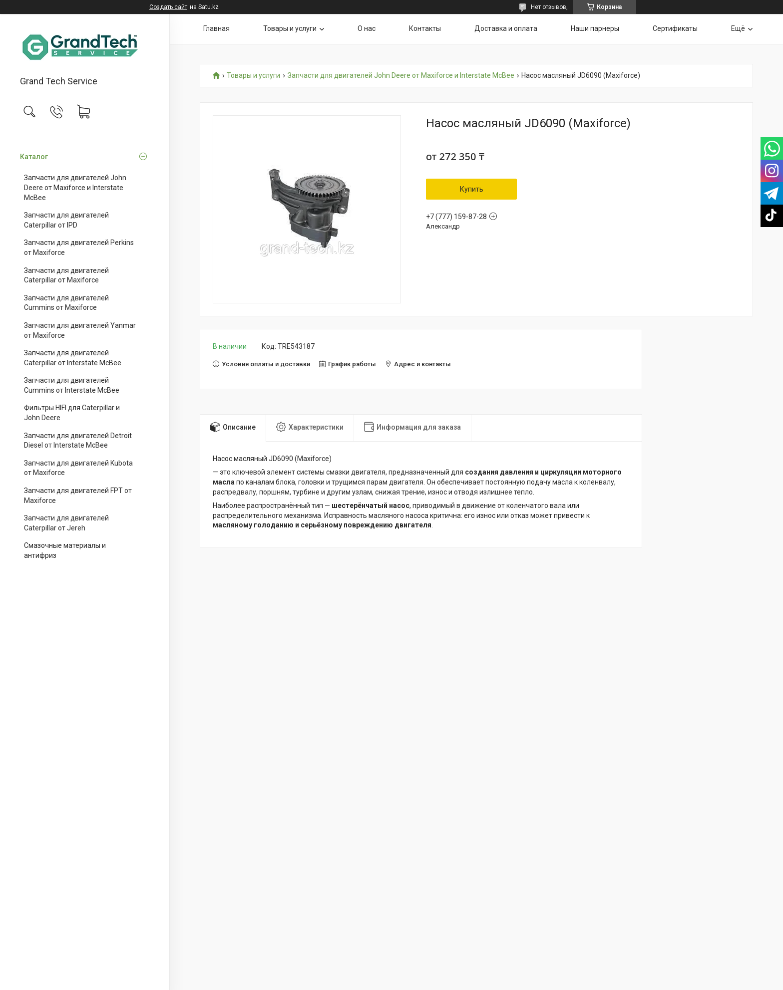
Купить (471, 189)
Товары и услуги (290, 28)
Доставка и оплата (505, 28)
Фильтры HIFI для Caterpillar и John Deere (72, 413)
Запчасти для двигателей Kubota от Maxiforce (78, 468)
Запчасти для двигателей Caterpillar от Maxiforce (66, 275)
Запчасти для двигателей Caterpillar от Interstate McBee (72, 358)
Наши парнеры (595, 28)
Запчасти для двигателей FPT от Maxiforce (78, 495)
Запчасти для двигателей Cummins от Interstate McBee (71, 385)
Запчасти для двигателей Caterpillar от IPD (66, 220)
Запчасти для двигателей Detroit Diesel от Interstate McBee (78, 441)
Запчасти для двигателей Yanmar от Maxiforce (80, 330)
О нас (367, 28)
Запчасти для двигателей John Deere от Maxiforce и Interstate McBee (75, 187)
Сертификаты (675, 28)
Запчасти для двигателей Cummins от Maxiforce (66, 303)
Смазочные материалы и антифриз (65, 550)
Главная (216, 28)
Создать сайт (168, 6)
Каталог (34, 157)
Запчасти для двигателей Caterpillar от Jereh (66, 523)
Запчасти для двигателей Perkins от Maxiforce (79, 247)
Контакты (425, 28)
